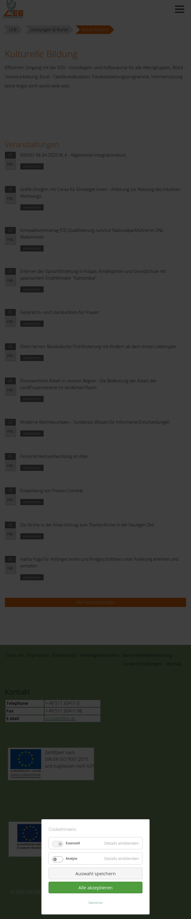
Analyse (71, 858)
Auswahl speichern (95, 873)
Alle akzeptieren (95, 887)
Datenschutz (95, 902)
